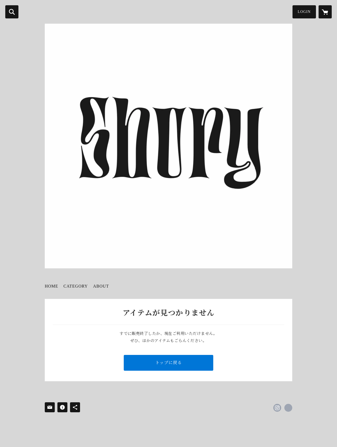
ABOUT (101, 286)
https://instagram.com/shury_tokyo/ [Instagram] (277, 408)
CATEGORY (75, 286)
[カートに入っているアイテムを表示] (325, 11)
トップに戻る (168, 362)
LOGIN (304, 12)
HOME (51, 286)
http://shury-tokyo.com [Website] (288, 408)
